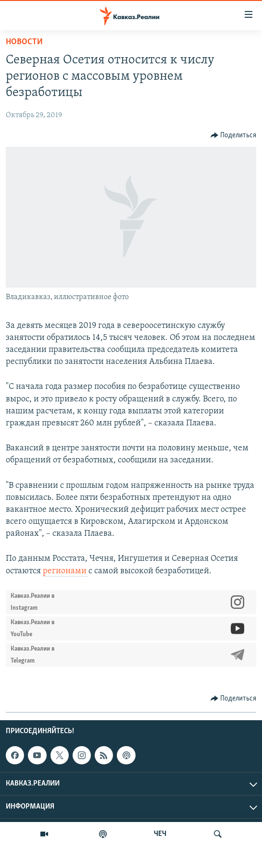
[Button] (234, 135)
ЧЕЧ (160, 834)
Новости (24, 42)
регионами (65, 571)
